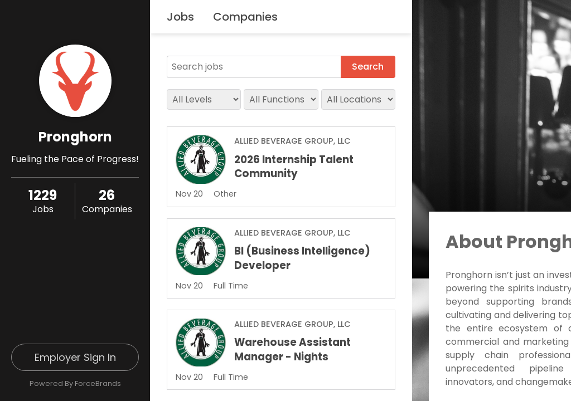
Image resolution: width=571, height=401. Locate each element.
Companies (245, 17)
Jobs (180, 17)
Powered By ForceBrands (75, 383)
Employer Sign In (75, 357)
